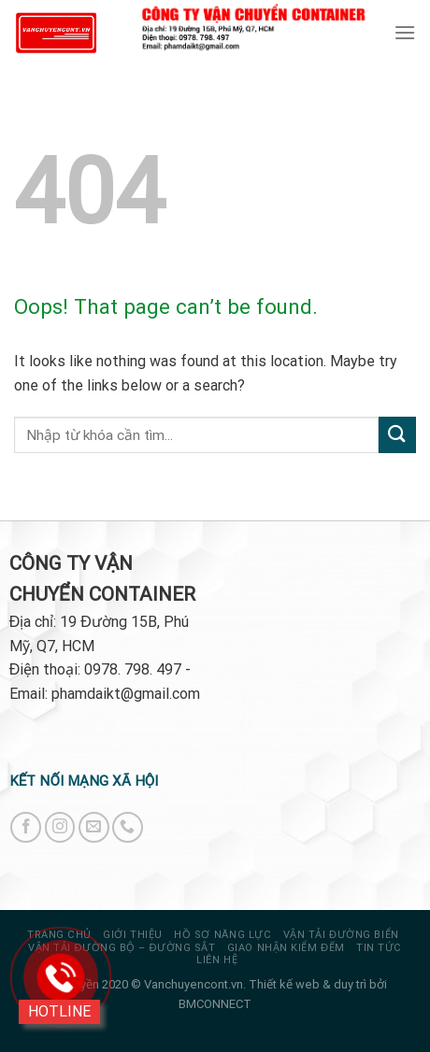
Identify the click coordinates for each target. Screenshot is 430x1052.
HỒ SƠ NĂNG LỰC (222, 935)
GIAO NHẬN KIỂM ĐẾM (286, 948)
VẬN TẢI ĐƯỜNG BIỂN (341, 935)
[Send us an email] (94, 827)
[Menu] (405, 32)
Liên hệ (216, 960)
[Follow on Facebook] (25, 827)
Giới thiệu (133, 935)
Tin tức (379, 948)
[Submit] (397, 435)
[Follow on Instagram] (60, 827)
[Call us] (127, 827)
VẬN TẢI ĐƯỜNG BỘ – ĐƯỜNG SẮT (121, 948)
